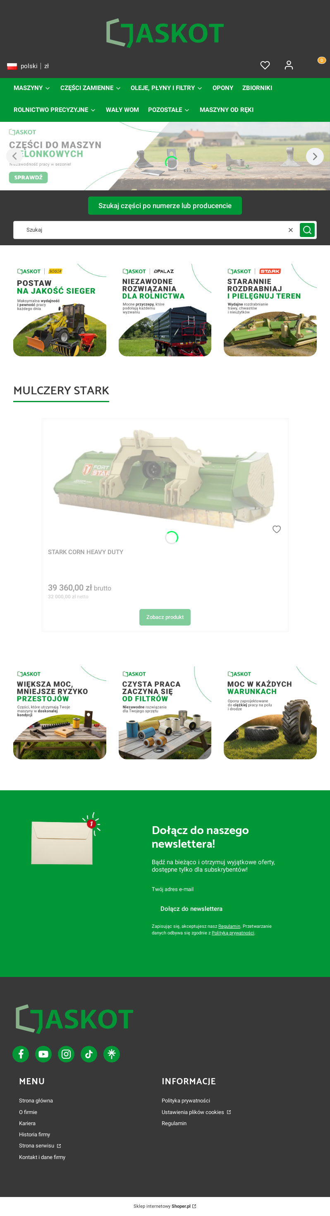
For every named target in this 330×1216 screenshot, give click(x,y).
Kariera (27, 1123)
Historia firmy (34, 1134)
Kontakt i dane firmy (42, 1157)
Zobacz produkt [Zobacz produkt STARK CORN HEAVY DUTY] (165, 617)
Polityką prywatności (233, 933)
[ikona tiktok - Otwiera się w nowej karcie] (66, 1054)
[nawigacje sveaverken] (165, 310)
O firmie (28, 1112)
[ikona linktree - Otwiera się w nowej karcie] (111, 1054)
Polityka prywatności (186, 1100)
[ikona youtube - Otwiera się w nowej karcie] (43, 1054)
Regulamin (229, 926)
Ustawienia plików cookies (193, 1112)
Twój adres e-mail (173, 889)
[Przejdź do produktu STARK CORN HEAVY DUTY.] (165, 480)
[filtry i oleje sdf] (59, 310)
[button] (307, 230)
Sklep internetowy (162, 1206)
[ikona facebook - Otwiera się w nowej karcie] (20, 1054)
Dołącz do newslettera (191, 909)
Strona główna (36, 1100)
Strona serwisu (37, 1146)
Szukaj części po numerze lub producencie (165, 205)
